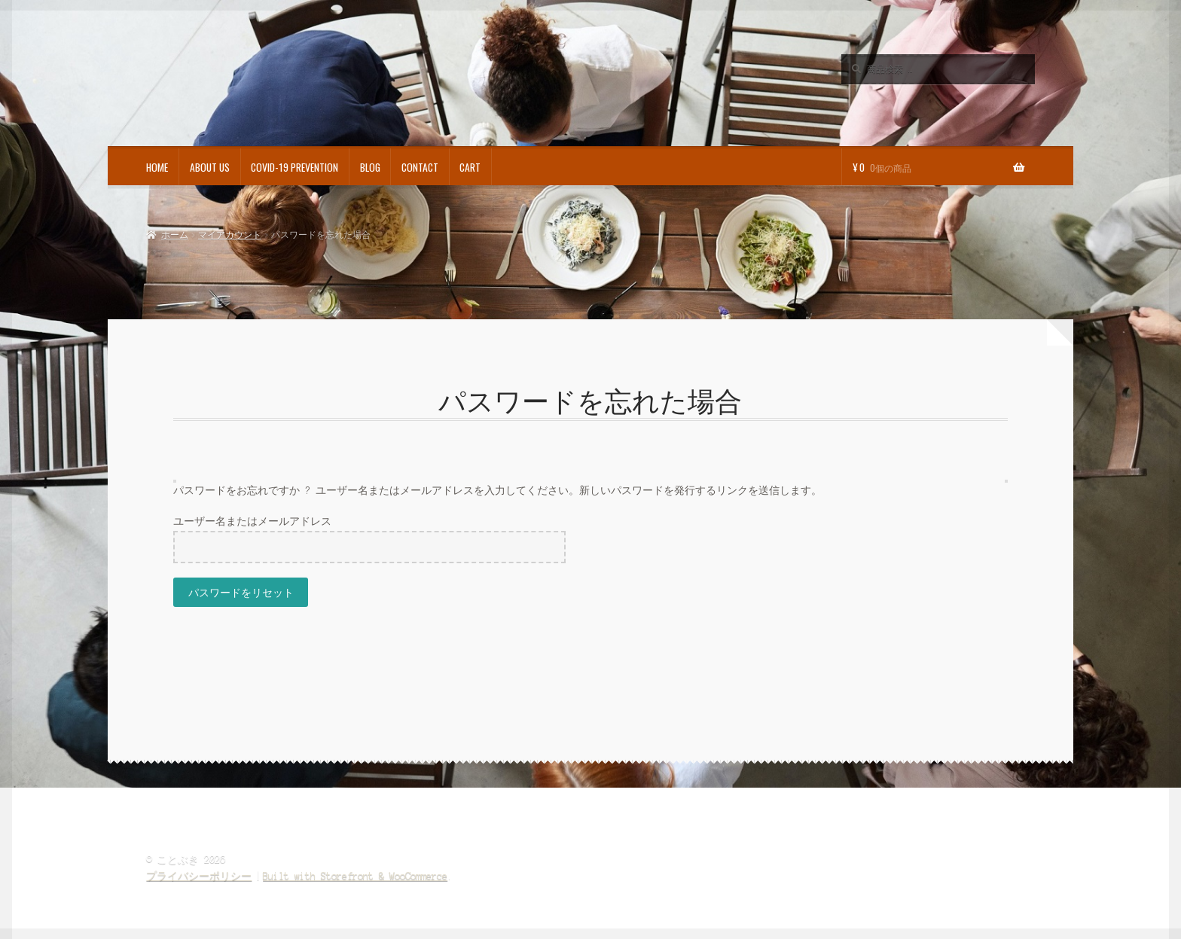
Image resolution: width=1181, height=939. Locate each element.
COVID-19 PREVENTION (294, 167)
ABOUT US (210, 167)
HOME (157, 167)
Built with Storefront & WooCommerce (355, 876)
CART (470, 167)
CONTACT (419, 167)
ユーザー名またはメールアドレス (252, 521)
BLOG (370, 167)
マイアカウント (229, 234)
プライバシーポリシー (199, 876)
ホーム (174, 234)
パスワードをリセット (241, 591)
